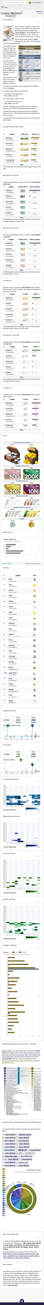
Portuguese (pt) (10, 160)
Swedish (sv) (9, 425)
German (11, 590)
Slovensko (27, 1258)
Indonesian (11, 623)
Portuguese (12, 656)
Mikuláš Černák (7, 1254)
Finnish (10, 612)
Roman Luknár (19, 1258)
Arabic (10, 579)
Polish (10, 651)
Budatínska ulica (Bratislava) (33, 563)
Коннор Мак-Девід (11, 1156)
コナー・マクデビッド (26, 1153)
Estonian (11, 606)
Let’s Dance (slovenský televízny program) (23, 1254)
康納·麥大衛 (22, 1150)
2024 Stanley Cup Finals (13, 1057)
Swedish (11, 684)
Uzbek (10, 695)
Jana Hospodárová (34, 1256)
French (10, 618)
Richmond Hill (6, 1061)
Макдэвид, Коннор (25, 1134)
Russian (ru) (9, 149)
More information (13, 1285)
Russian (11, 667)
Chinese (11, 700)
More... (22, 165)
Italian (10, 629)
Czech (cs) (9, 154)
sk (22, 12)
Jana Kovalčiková (7, 1258)
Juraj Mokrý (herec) (12, 1256)
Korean (11, 640)
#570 (33, 754)
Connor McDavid (20, 32)
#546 (33, 720)
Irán (14, 1258)
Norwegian (12, 645)
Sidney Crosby (24, 1061)
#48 (18, 754)
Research (23, 2)
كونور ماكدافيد (23, 1162)
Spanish (11, 601)
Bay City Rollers (6, 563)
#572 (18, 720)
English (5, 7)
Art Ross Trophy (32, 1061)
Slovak (10, 678)
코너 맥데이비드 (26, 1156)
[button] (35, 22)
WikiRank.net (39, 12)
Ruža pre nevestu (23, 1256)
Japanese (11, 634)
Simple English (13, 673)
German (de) (9, 143)
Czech (10, 584)
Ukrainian (11, 689)
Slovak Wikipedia (35, 2)
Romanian (11, 662)
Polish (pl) (8, 372)
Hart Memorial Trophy (22, 1055)
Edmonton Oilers (28, 1053)
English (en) (9, 138)
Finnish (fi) (8, 212)
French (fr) (9, 207)
